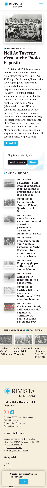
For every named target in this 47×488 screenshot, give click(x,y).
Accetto (23, 482)
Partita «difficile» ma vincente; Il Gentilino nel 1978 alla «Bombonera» (28, 294)
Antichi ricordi (12, 48)
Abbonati (32, 162)
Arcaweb (18, 426)
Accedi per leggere (17, 162)
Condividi (11, 143)
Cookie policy (21, 423)
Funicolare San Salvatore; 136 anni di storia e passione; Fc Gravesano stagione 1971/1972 (29, 226)
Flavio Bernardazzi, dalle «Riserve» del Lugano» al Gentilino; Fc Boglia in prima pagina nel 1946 (29, 314)
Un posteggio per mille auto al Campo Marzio (27, 266)
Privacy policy (9, 423)
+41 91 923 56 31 (14, 445)
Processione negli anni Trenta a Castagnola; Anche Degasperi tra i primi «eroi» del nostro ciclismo (28, 248)
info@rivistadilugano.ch (18, 450)
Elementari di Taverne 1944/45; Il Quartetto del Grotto (29, 206)
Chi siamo (8, 469)
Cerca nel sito (9, 486)
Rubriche (7, 466)
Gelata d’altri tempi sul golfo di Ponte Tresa (28, 279)
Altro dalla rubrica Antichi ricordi (23, 330)
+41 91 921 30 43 (14, 448)
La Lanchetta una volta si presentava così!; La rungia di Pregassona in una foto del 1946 (28, 188)
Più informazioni (17, 477)
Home (6, 463)
